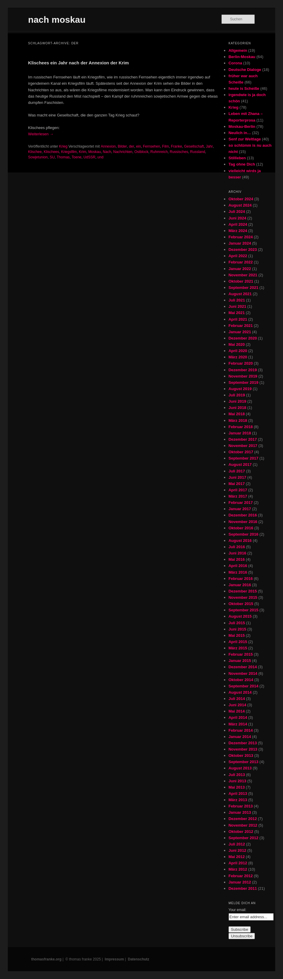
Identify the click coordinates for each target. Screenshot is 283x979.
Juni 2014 (237, 705)
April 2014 (237, 717)
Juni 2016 (237, 553)
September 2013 (243, 762)
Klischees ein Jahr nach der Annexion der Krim (78, 62)
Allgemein (237, 50)
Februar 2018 (240, 427)
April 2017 (237, 490)
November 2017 (242, 445)
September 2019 (243, 382)
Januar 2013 (239, 812)
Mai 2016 (236, 559)
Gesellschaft (194, 146)
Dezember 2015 (242, 591)
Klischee (35, 152)
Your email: (237, 910)
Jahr (209, 146)
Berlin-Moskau (241, 56)
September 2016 (243, 534)
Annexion (108, 146)
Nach (107, 152)
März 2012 (237, 869)
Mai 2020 (236, 344)
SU (52, 157)
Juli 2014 (236, 698)
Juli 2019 (236, 395)
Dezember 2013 (242, 743)
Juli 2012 (236, 844)
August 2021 (240, 294)
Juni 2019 (237, 401)
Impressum (114, 959)
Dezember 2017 (242, 439)
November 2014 (242, 673)
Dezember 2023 (242, 249)
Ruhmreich (159, 152)
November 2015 (242, 597)
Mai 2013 (236, 787)
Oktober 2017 (240, 452)
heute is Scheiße (243, 88)
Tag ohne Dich (241, 164)
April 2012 (237, 863)
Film (165, 146)
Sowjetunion (38, 157)
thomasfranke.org (46, 959)
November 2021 (242, 275)
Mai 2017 (236, 483)
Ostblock (141, 152)
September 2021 (243, 287)
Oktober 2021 (240, 281)
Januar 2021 (239, 332)
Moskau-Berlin (241, 126)
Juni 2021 (237, 306)
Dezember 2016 (242, 515)
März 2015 (237, 648)
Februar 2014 (240, 730)
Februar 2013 (240, 806)
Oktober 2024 (240, 199)
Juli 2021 (236, 300)
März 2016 (237, 572)
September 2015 (243, 610)
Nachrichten (122, 152)
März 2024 (237, 230)
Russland (197, 152)
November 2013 (242, 749)
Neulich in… (239, 133)
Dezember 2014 (242, 667)
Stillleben (237, 158)
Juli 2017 (236, 471)
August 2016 (240, 540)
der (131, 146)
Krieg (63, 146)
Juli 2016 (236, 547)
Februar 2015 (240, 654)
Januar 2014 (239, 736)
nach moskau (57, 20)
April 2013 (237, 793)
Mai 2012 (236, 856)
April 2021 (237, 319)
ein (138, 146)
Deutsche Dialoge (244, 69)
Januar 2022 (239, 268)
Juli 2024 (236, 211)
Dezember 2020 (242, 338)
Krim (82, 152)
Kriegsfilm (69, 152)
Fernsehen (151, 146)
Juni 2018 (237, 407)
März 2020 (237, 357)
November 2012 (242, 825)
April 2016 (237, 565)
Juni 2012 (237, 850)
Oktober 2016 (240, 528)
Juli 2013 (236, 774)
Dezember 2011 (242, 888)
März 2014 (237, 724)
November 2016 (242, 521)
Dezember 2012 (242, 818)
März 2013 (237, 800)
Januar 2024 (239, 243)
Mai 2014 (236, 711)
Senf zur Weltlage (244, 139)
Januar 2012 (239, 882)
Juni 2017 (237, 477)
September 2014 (243, 686)
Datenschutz (138, 959)
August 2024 (240, 205)
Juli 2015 (236, 623)
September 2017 (243, 458)
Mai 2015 (236, 635)
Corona (235, 63)
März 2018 (237, 420)
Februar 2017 (240, 502)
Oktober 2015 (240, 603)
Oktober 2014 (240, 680)
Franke (176, 146)
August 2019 (240, 389)
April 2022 (237, 256)
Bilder (122, 146)
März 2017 (237, 496)
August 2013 (240, 768)
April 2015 (237, 641)
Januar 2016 (239, 585)
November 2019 (242, 376)
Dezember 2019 (242, 370)
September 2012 (243, 838)
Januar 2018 (239, 433)
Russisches (179, 152)
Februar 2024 (240, 237)
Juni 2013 (237, 781)
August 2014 (240, 692)
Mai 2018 (236, 414)
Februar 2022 (240, 262)
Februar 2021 (240, 325)
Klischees (51, 152)
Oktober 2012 (240, 831)
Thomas (63, 157)
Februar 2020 (240, 363)
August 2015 (240, 616)
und (100, 157)
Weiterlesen (41, 134)
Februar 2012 (240, 876)
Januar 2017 (239, 509)
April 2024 (237, 224)
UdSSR (90, 157)
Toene (76, 157)
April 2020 (237, 350)
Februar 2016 (240, 578)
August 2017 (240, 464)
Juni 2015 (237, 629)
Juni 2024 (237, 218)
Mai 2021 (236, 312)
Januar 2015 (239, 660)
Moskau (94, 152)
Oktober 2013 (240, 755)
